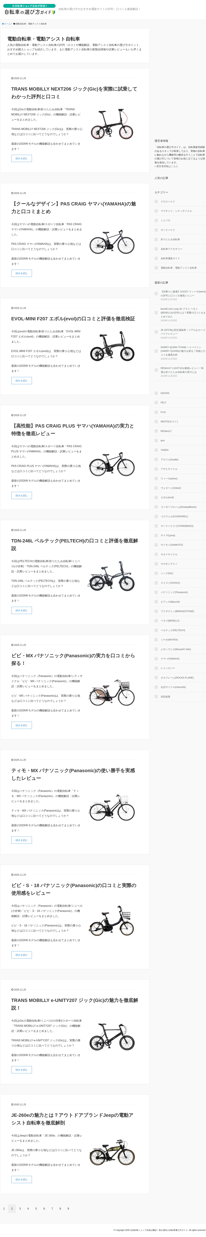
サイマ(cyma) (168, 535)
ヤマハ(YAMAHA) (170, 658)
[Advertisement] (180, 79)
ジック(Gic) (167, 573)
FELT (163, 402)
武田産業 (165, 696)
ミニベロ (165, 220)
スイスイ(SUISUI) (170, 582)
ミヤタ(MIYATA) (169, 639)
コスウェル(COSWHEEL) (174, 516)
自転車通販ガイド (170, 258)
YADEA (165, 450)
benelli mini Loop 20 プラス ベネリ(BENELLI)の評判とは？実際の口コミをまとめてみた (183, 312)
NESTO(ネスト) (169, 421)
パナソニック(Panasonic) (174, 592)
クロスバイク (168, 201)
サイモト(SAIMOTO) (172, 544)
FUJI (163, 412)
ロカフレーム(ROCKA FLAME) (177, 677)
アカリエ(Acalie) (169, 459)
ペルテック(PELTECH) (173, 630)
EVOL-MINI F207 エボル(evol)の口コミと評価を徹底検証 (73, 318)
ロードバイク (168, 230)
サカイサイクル (169, 554)
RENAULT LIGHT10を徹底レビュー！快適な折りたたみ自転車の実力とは (182, 370)
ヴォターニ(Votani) (171, 488)
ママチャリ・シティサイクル (176, 211)
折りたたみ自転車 (170, 239)
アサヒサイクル (169, 469)
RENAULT (166, 431)
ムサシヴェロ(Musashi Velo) (176, 649)
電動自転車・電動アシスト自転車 (179, 267)
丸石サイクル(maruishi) (173, 687)
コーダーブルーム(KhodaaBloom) (179, 507)
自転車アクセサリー (171, 249)
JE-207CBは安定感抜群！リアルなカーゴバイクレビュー (183, 332)
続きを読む (22, 158)
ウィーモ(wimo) (169, 478)
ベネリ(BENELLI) (170, 620)
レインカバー (168, 668)
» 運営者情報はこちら (166, 166)
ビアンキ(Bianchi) (170, 601)
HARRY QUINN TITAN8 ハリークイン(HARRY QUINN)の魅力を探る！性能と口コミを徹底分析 (183, 351)
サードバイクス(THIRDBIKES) (177, 526)
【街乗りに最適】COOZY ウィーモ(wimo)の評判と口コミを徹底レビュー (183, 293)
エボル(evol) (167, 497)
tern (163, 440)
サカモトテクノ (169, 563)
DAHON (165, 393)
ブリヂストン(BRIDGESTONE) (177, 611)
